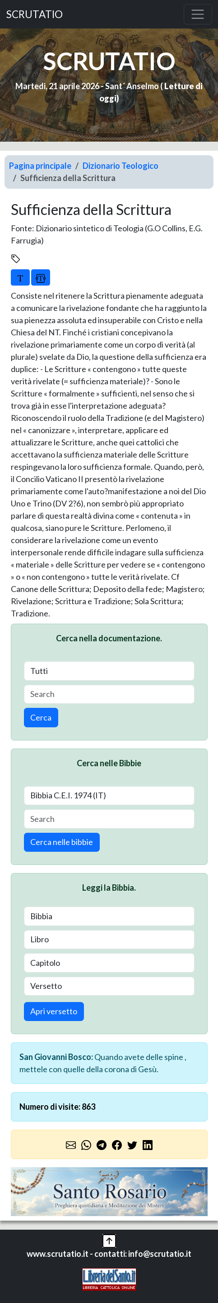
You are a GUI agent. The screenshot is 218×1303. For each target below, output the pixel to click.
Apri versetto (53, 1011)
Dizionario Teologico (120, 166)
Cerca (40, 717)
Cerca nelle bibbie (61, 842)
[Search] (109, 694)
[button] (109, 1240)
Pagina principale (40, 166)
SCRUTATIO (34, 14)
